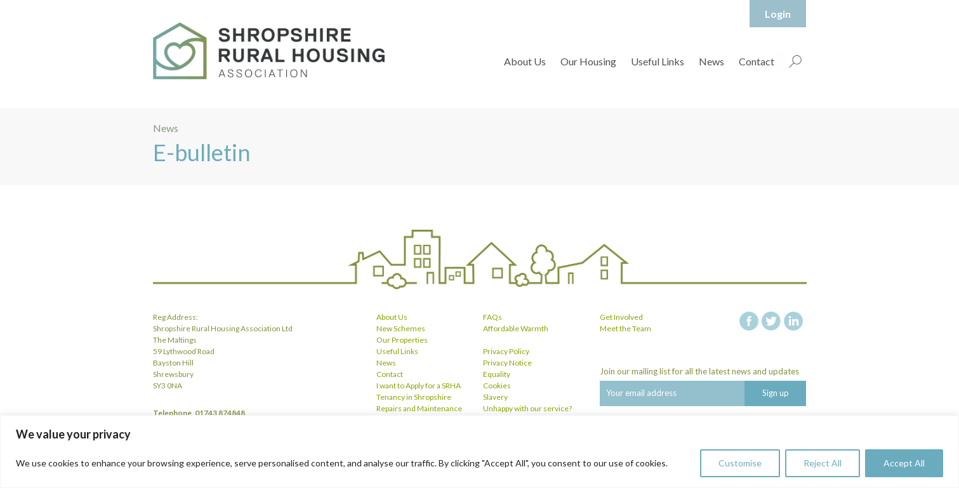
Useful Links (657, 61)
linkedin (793, 321)
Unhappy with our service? (527, 408)
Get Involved (621, 317)
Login (778, 14)
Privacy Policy (506, 351)
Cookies (497, 385)
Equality (496, 374)
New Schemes (400, 328)
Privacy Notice (507, 362)
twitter (771, 321)
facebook (748, 321)
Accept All (904, 463)
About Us (525, 61)
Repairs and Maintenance (419, 408)
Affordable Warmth (515, 328)
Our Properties (402, 340)
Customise (740, 463)
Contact (756, 61)
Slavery (495, 397)
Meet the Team (625, 328)
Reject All (823, 463)
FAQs (492, 317)
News (711, 61)
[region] (479, 451)
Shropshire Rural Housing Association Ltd (269, 50)
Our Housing (588, 61)
